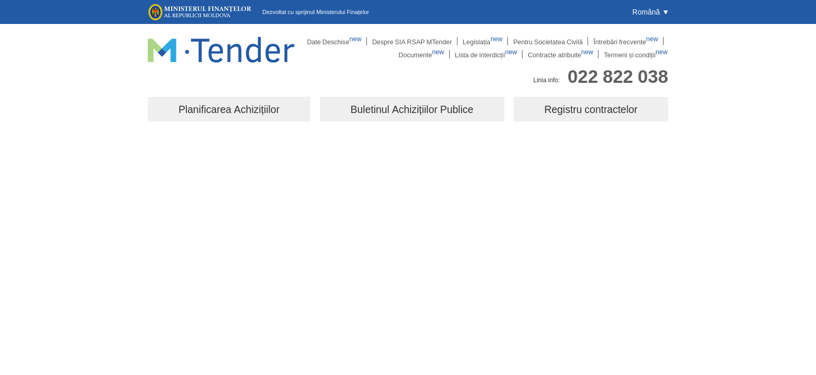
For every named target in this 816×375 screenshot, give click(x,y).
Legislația (488, 41)
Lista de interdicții (493, 55)
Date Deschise (346, 41)
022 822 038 (618, 75)
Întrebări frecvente (626, 41)
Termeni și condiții (637, 55)
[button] (650, 12)
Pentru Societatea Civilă (551, 41)
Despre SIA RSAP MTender (420, 41)
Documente (431, 55)
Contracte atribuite (565, 55)
